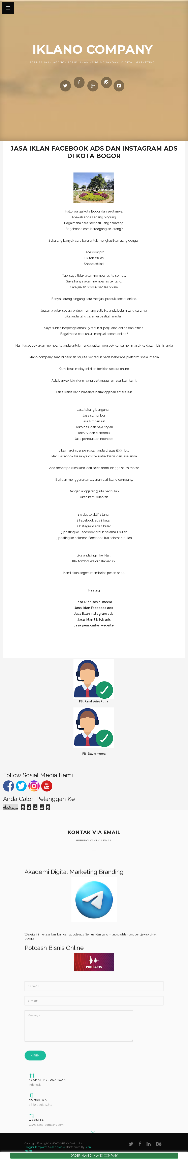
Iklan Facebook (62, 456)
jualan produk (87, 287)
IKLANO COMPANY (92, 49)
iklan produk (57, 1147)
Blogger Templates (36, 1147)
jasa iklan (121, 380)
